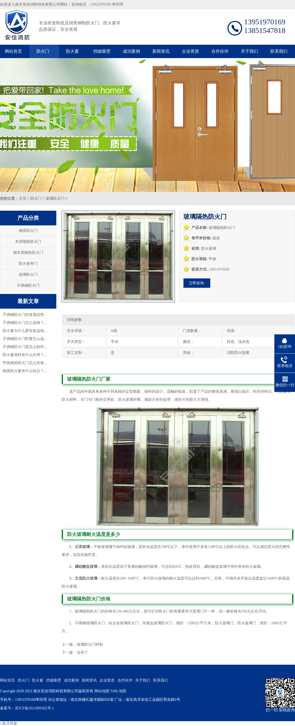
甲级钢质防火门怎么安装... (25, 363)
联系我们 (278, 51)
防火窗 (72, 51)
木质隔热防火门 (28, 242)
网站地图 (101, 691)
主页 (22, 198)
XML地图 (118, 691)
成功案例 (131, 51)
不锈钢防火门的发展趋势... (25, 315)
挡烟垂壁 (101, 51)
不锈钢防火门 (28, 285)
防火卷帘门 (28, 264)
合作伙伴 (219, 51)
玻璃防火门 (55, 198)
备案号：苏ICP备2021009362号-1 (27, 708)
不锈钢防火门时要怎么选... (25, 339)
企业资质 (190, 51)
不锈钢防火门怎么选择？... (25, 323)
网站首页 (13, 51)
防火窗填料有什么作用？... (25, 355)
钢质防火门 (28, 231)
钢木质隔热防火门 (28, 253)
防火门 (42, 51)
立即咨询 (196, 283)
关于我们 (249, 51)
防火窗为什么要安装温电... (25, 331)
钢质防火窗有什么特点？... (25, 371)
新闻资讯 (160, 51)
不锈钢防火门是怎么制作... (25, 347)
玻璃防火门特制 (90, 644)
